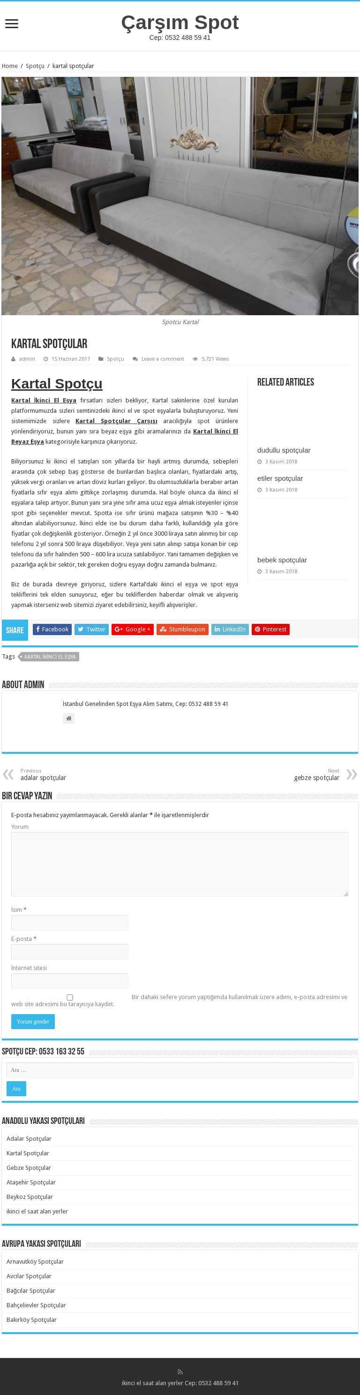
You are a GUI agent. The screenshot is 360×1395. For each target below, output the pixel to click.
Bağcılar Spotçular (31, 1290)
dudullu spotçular (283, 450)
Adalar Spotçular (29, 1138)
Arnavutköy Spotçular (35, 1261)
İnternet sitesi (29, 967)
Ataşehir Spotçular (31, 1182)
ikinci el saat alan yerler (37, 1211)
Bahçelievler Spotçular (36, 1305)
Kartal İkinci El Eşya (50, 657)
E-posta (24, 938)
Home (10, 65)
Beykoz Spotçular (30, 1196)
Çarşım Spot (180, 22)
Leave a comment (163, 359)
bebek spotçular (282, 560)
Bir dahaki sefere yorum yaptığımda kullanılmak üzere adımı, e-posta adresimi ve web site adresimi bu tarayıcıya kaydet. (179, 1000)
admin (27, 359)
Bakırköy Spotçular (32, 1319)
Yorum (20, 826)
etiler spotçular (280, 478)
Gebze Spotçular (29, 1167)
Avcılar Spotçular (29, 1276)
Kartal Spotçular (28, 1153)
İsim (19, 909)
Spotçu (35, 65)
